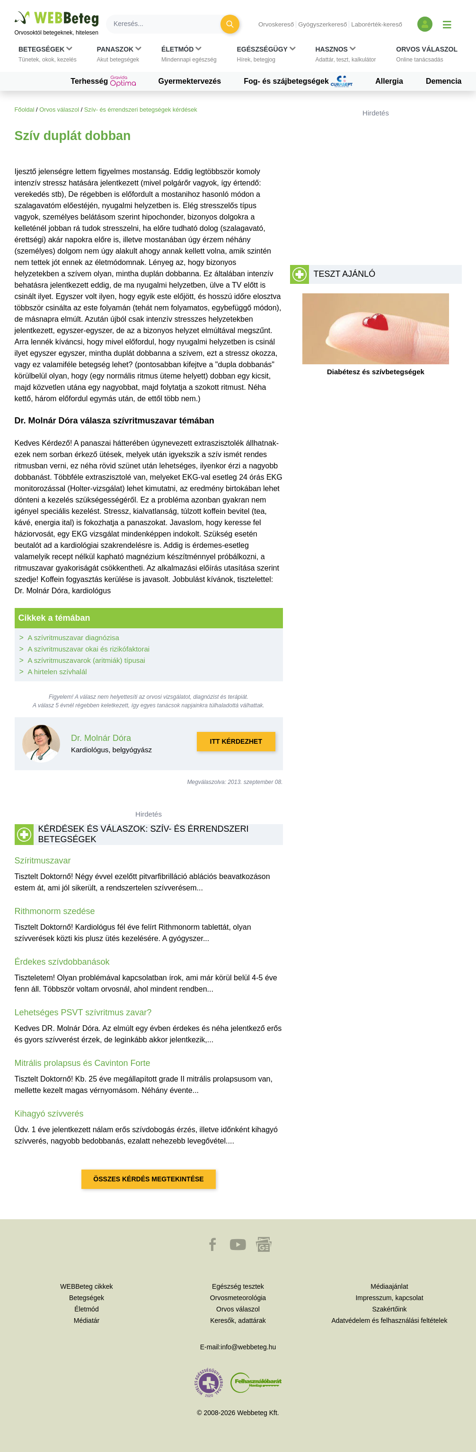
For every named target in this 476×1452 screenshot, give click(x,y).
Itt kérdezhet (236, 741)
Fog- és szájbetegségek (298, 81)
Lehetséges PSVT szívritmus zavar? (83, 1012)
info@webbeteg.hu (248, 1347)
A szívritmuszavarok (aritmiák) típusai (86, 660)
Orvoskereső (276, 24)
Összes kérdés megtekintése (148, 1179)
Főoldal (25, 109)
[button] (47, 54)
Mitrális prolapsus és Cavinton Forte (82, 1063)
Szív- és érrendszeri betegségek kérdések (140, 109)
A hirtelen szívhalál (57, 672)
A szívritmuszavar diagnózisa (73, 638)
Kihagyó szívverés (49, 1113)
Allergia (389, 81)
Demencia (444, 81)
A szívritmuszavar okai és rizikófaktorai (89, 649)
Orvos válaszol (59, 109)
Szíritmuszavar (43, 860)
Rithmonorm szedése (55, 911)
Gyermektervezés (190, 81)
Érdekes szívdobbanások (62, 962)
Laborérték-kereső (376, 24)
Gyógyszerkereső (322, 24)
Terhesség (103, 81)
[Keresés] (169, 24)
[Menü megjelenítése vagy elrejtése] (447, 24)
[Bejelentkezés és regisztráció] (424, 24)
